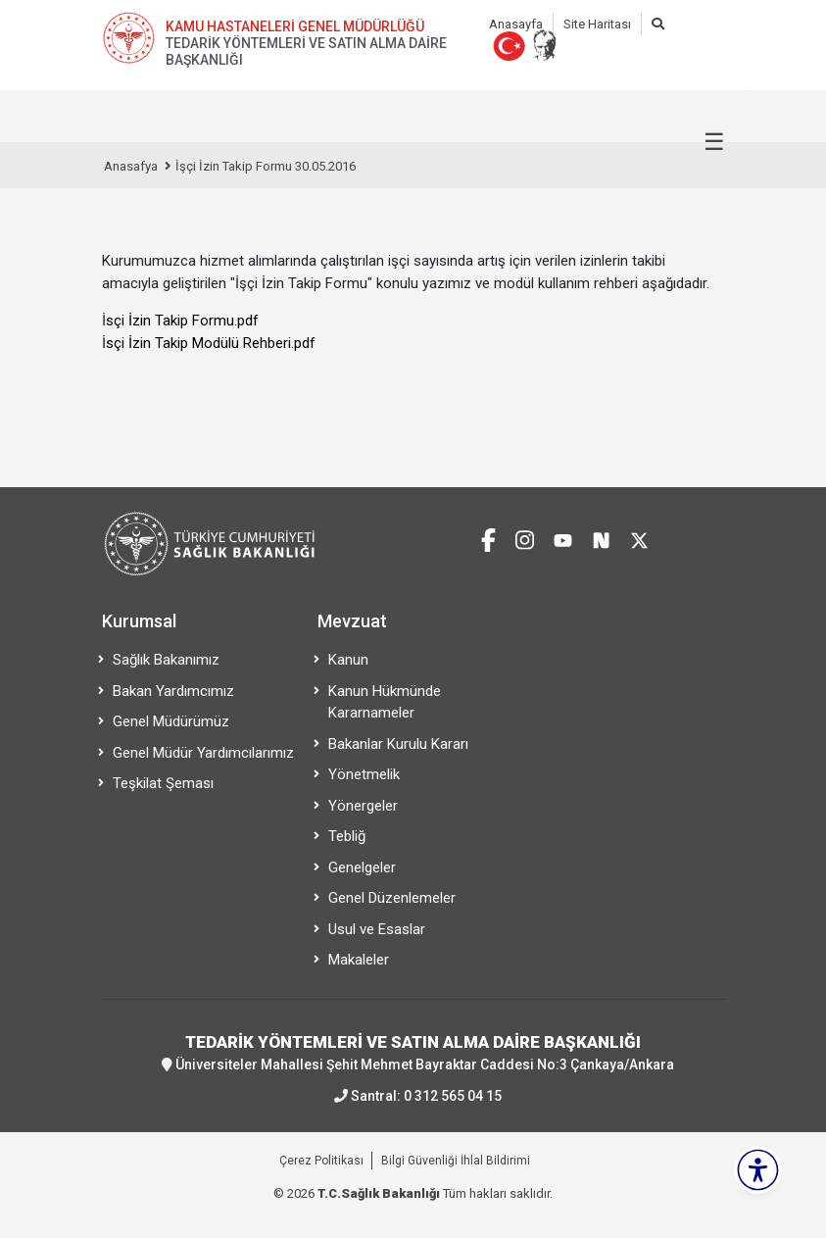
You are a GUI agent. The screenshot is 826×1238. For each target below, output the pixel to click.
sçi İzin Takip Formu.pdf (182, 320)
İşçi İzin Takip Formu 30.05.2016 (265, 166)
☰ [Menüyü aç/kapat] (714, 142)
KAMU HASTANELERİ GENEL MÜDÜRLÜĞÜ (295, 26)
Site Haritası (597, 24)
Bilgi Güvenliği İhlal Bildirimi (455, 1160)
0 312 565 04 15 (453, 1096)
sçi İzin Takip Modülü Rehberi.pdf (211, 343)
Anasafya (131, 166)
